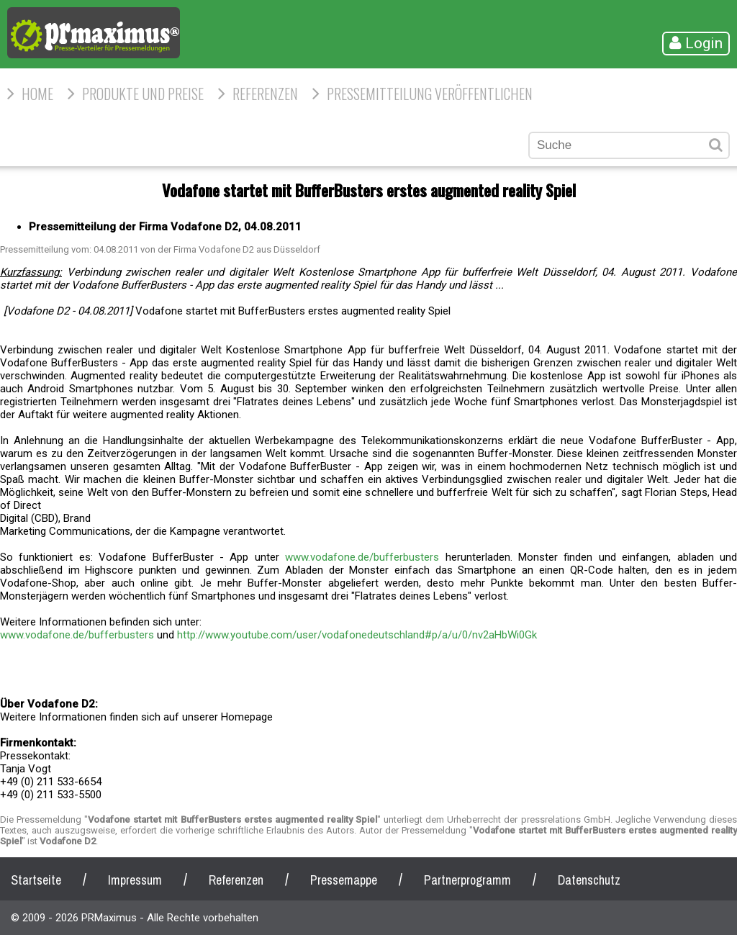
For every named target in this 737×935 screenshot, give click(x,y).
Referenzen (265, 93)
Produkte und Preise (143, 93)
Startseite (36, 880)
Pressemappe (343, 880)
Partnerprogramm (467, 880)
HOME (37, 93)
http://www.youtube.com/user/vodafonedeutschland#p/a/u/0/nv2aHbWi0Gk (357, 634)
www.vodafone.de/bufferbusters (362, 557)
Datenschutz (589, 880)
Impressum (135, 880)
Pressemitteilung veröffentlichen (430, 93)
